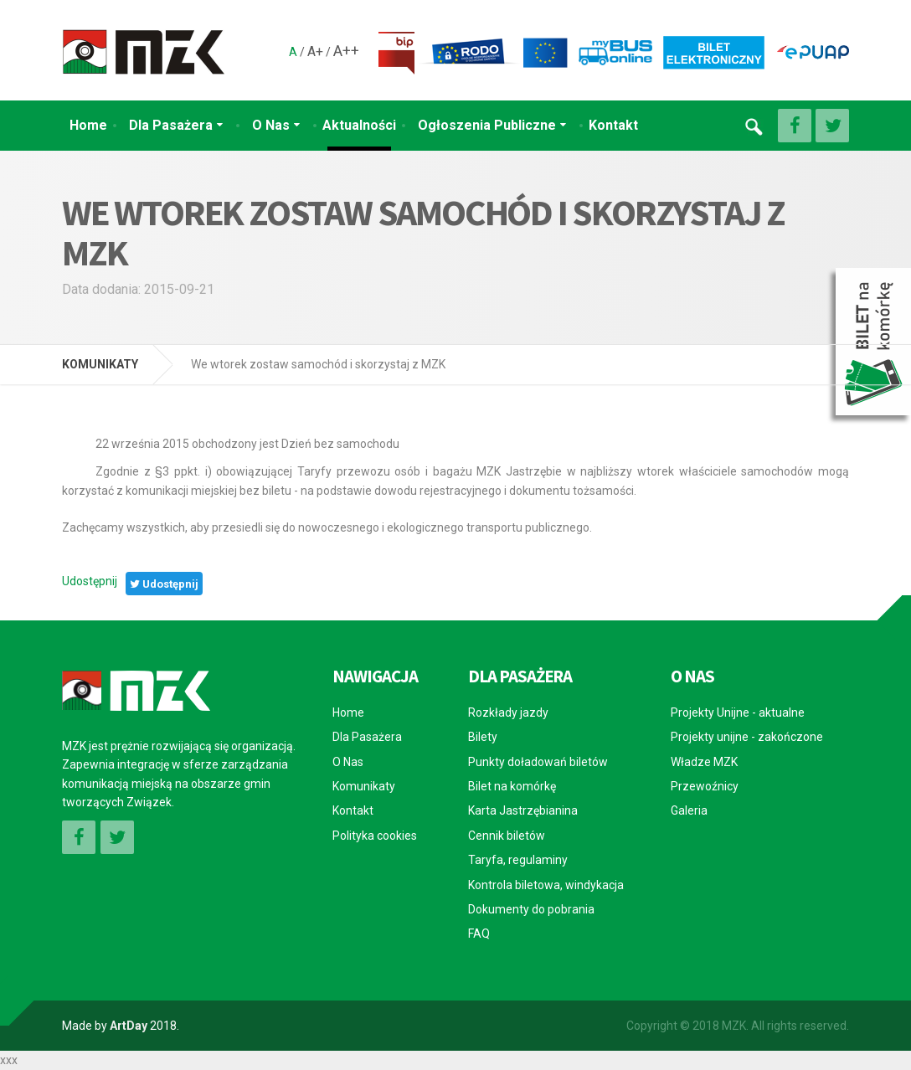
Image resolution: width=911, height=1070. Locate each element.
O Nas (271, 125)
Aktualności (359, 125)
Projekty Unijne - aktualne (738, 712)
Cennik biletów (506, 835)
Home (88, 125)
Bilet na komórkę (512, 786)
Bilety (482, 736)
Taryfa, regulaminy (518, 860)
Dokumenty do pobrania (531, 909)
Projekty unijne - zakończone (747, 736)
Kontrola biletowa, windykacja (546, 885)
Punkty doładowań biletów (538, 762)
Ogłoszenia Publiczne (487, 125)
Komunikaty (363, 786)
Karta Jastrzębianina (523, 810)
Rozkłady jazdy (508, 712)
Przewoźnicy (705, 786)
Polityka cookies (374, 835)
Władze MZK (704, 762)
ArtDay (128, 1025)
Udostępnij (89, 581)
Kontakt (613, 125)
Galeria (689, 810)
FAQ (479, 933)
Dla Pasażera (171, 125)
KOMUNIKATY (100, 364)
